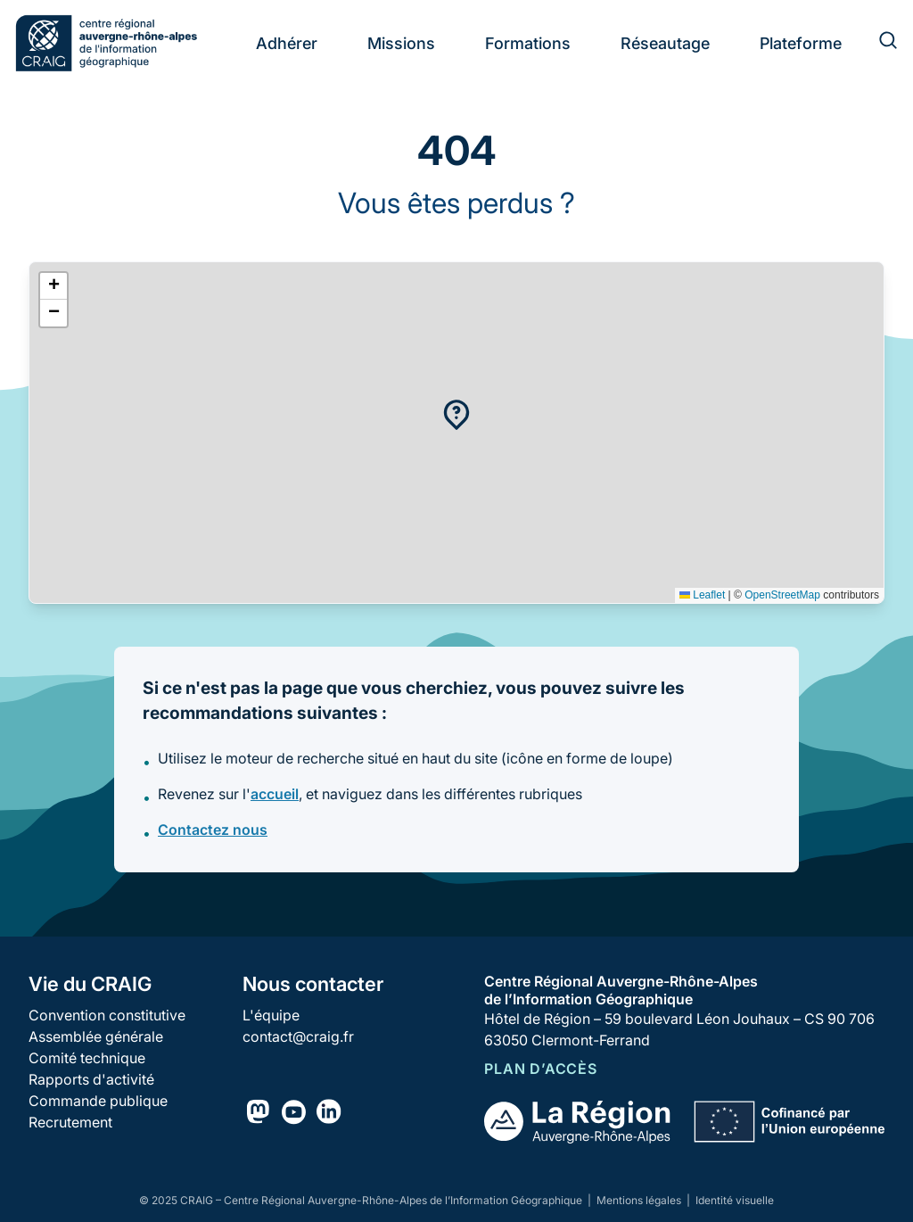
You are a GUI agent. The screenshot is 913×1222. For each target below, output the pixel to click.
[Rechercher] (877, 42)
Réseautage (665, 43)
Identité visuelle (734, 1200)
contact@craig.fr (298, 1036)
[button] (456, 415)
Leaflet (702, 595)
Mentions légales (640, 1200)
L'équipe (271, 1015)
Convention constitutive (107, 1015)
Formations (528, 43)
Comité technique (87, 1058)
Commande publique (98, 1101)
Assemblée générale (96, 1036)
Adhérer (286, 43)
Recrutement (70, 1122)
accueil (275, 794)
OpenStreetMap (782, 595)
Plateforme (801, 43)
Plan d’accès (540, 1069)
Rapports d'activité (91, 1079)
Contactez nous (212, 829)
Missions (401, 43)
